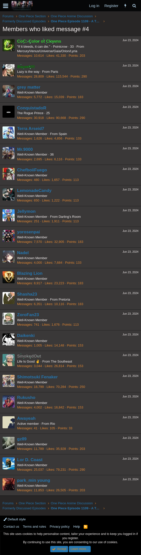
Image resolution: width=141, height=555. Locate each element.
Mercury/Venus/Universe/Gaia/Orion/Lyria (47, 51)
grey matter (28, 87)
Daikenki (26, 335)
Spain (63, 134)
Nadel (23, 252)
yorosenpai (28, 232)
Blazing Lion (29, 273)
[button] (5, 6)
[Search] (134, 5)
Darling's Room (70, 217)
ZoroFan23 (28, 314)
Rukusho (26, 397)
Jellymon (26, 211)
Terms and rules (34, 526)
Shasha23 (27, 294)
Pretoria (64, 299)
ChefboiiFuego (32, 170)
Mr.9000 (25, 149)
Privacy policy (60, 526)
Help (76, 526)
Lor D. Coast (29, 459)
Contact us (11, 526)
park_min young (33, 480)
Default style (15, 519)
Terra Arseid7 (30, 128)
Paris (54, 72)
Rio (52, 424)
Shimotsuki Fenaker (37, 377)
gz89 (22, 439)
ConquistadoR (31, 108)
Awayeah (26, 418)
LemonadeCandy (34, 190)
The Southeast (61, 361)
